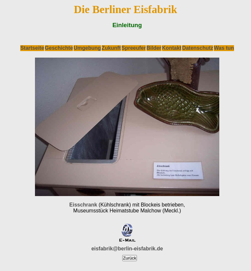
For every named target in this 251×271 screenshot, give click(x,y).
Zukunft (111, 48)
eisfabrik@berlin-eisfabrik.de (127, 248)
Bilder (153, 48)
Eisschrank (83, 205)
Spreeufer (134, 48)
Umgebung (87, 48)
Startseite (32, 48)
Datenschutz (197, 48)
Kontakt (172, 48)
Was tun (224, 48)
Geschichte (59, 48)
